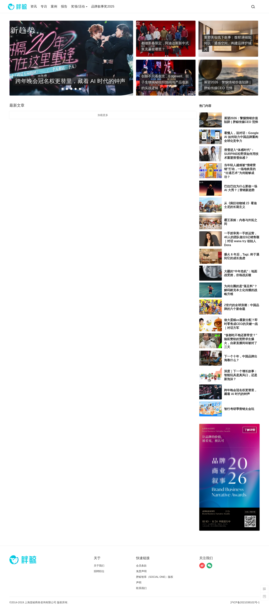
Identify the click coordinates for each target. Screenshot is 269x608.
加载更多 (103, 115)
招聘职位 (99, 571)
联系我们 (141, 588)
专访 (44, 6)
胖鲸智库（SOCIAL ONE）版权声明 (154, 579)
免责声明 (141, 571)
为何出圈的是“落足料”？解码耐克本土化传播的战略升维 (240, 290)
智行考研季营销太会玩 (239, 409)
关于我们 (99, 565)
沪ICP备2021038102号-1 (245, 602)
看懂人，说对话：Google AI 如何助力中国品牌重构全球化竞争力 (241, 136)
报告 (64, 6)
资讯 (33, 6)
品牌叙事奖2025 (102, 6)
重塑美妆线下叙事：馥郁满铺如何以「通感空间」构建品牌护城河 (227, 43)
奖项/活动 (79, 6)
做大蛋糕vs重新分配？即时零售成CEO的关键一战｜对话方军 (241, 323)
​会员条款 (141, 565)
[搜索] (253, 6)
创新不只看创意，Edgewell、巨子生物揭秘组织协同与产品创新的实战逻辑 (165, 82)
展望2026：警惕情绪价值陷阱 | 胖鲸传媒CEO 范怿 (227, 85)
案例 (54, 6)
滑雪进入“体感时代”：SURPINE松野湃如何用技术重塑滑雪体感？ (241, 153)
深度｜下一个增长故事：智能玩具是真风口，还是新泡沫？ (240, 375)
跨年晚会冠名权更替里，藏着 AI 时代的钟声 (70, 81)
